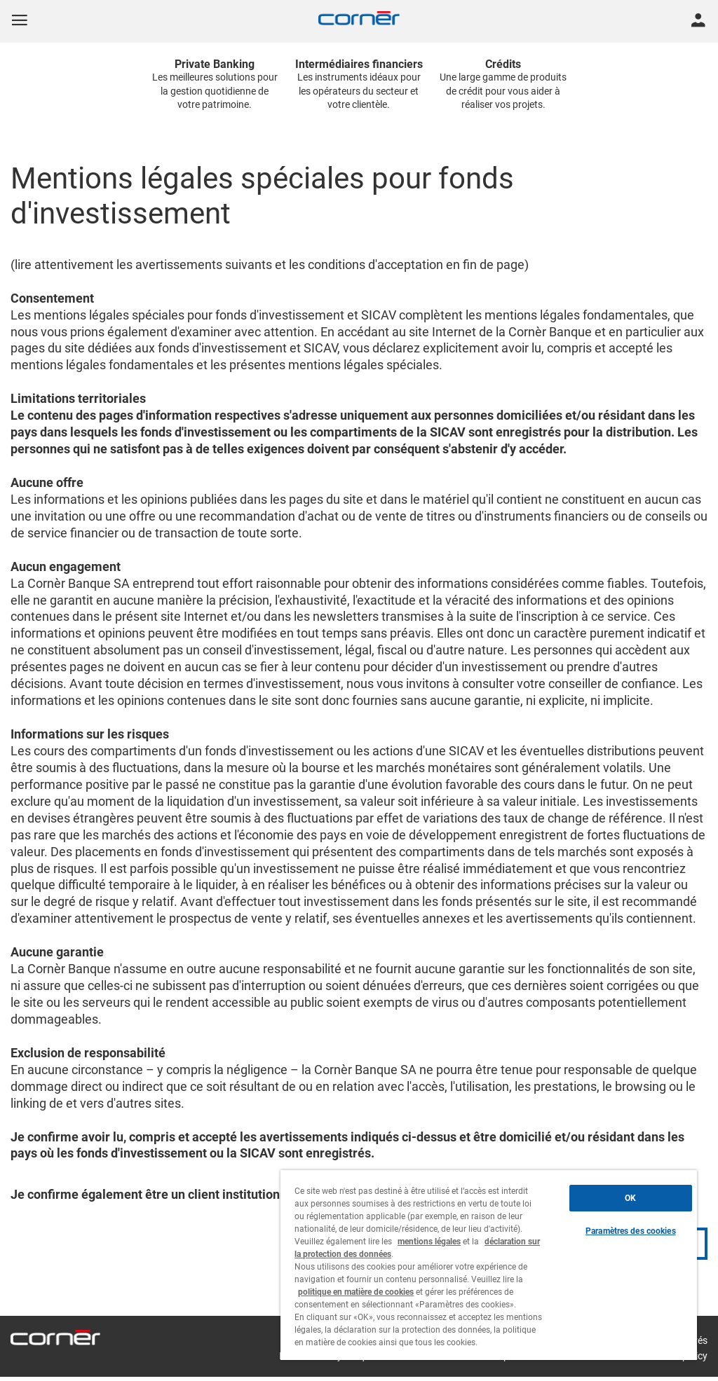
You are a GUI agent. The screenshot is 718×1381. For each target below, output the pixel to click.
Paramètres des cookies (630, 1231)
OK (630, 1198)
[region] (488, 1265)
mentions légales (429, 1241)
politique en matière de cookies (356, 1292)
